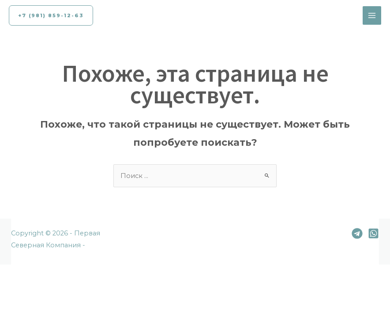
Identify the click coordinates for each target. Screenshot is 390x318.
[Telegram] (357, 233)
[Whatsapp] (373, 233)
